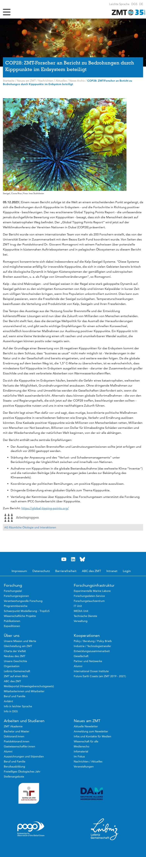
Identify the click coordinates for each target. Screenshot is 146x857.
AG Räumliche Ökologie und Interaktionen (30, 527)
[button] (141, 4)
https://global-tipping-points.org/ (45, 508)
